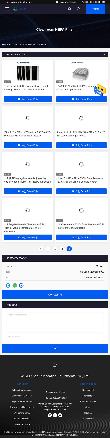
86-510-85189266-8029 (93, 2)
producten (13, 44)
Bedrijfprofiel (88, 390)
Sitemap (88, 413)
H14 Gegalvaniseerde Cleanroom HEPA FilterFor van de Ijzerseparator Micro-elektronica (24, 228)
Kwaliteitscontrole (88, 401)
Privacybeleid (88, 419)
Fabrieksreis (87, 396)
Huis (4, 44)
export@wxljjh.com (66, 2)
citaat (96, 9)
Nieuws (88, 407)
